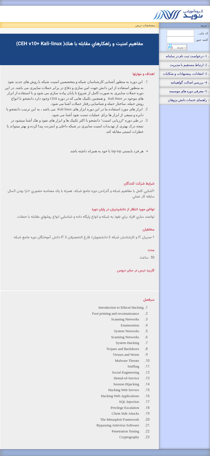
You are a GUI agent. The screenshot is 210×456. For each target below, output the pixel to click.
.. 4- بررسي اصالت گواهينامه (190, 82)
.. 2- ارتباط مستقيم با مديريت (189, 65)
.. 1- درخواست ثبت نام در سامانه (187, 56)
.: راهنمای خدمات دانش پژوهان (188, 100)
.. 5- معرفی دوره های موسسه (189, 91)
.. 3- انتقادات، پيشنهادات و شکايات (186, 74)
